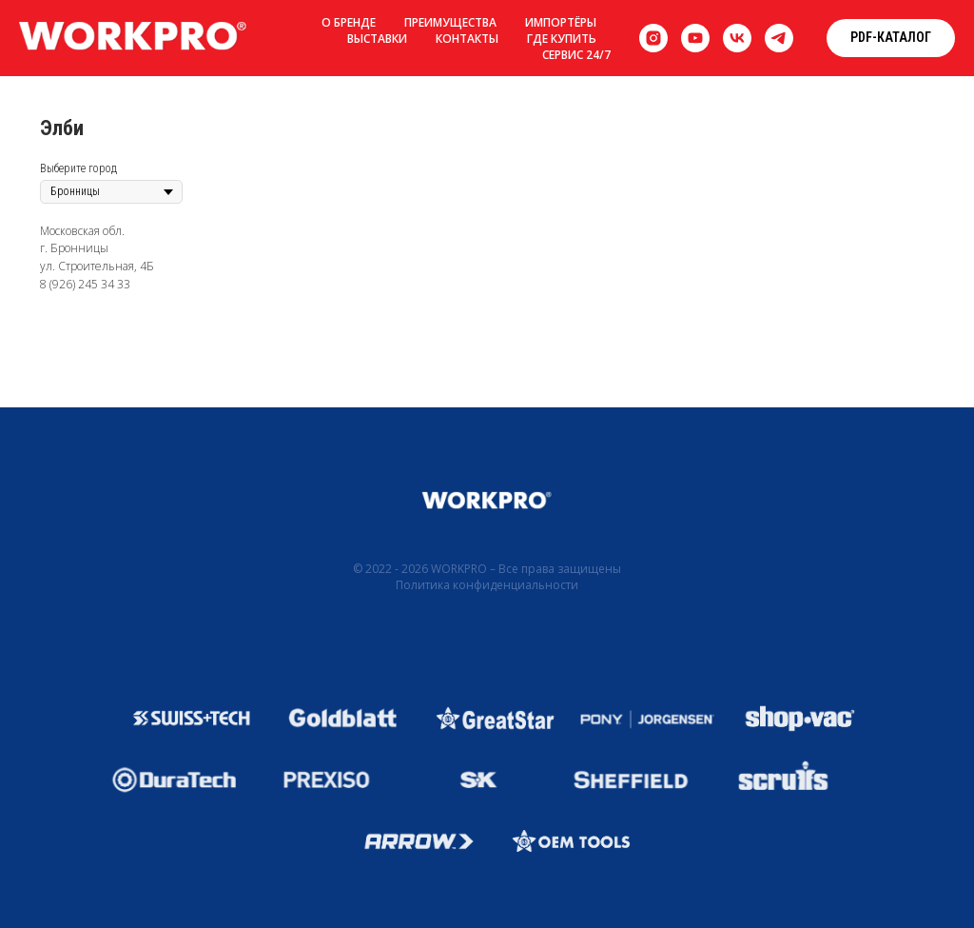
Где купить (561, 38)
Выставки (377, 38)
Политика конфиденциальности (487, 585)
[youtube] (695, 38)
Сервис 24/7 (576, 55)
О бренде (348, 22)
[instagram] (653, 38)
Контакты (467, 38)
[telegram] (779, 38)
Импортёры (560, 22)
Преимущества (450, 22)
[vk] (737, 38)
